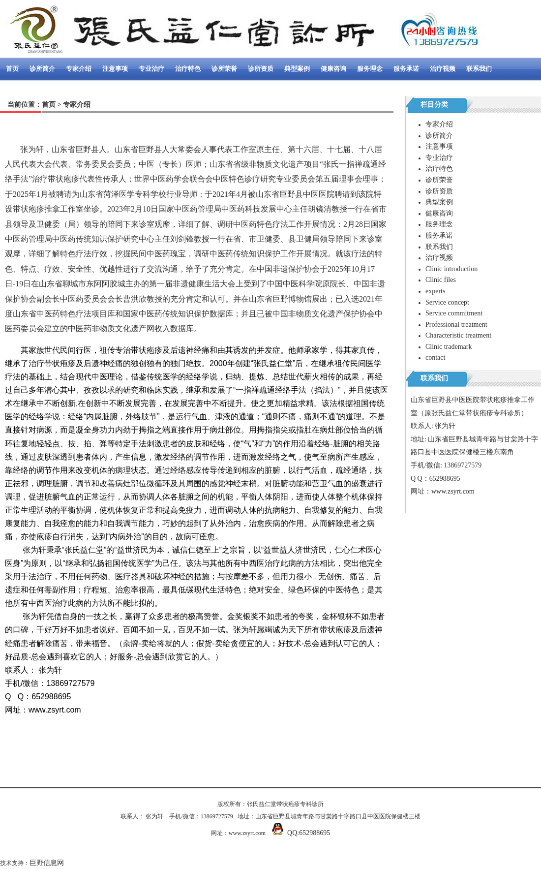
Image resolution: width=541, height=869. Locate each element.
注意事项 (115, 68)
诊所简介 (42, 68)
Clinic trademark (448, 346)
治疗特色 (188, 68)
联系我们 (479, 68)
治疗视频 (442, 68)
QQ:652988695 (308, 833)
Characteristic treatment (458, 335)
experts (435, 291)
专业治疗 (151, 68)
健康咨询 (333, 68)
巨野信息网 (47, 863)
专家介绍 (78, 68)
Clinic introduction (451, 269)
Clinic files (440, 279)
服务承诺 (406, 68)
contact (435, 357)
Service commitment (453, 313)
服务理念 (370, 68)
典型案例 (297, 68)
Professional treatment (456, 324)
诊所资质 (260, 68)
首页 (12, 68)
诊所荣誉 (224, 68)
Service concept (447, 302)
